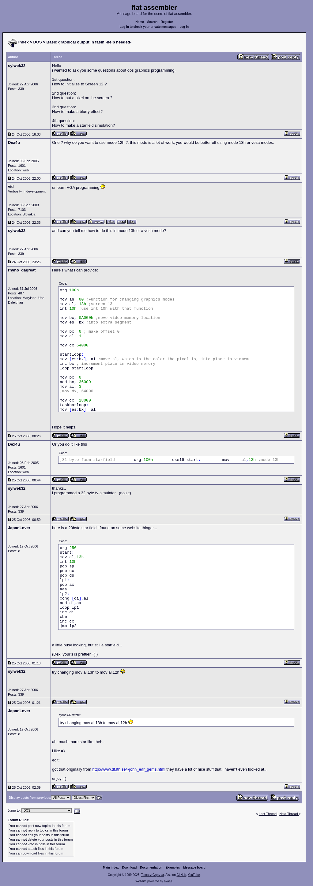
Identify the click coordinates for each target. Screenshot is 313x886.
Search (152, 22)
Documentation (151, 867)
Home (139, 22)
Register (167, 22)
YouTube (194, 875)
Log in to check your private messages (148, 26)
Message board (194, 867)
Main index (111, 867)
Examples (173, 867)
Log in (184, 26)
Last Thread (268, 814)
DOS (37, 42)
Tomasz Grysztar (152, 875)
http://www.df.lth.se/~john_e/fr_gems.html (128, 769)
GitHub (181, 875)
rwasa (168, 881)
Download (129, 867)
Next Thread (289, 814)
